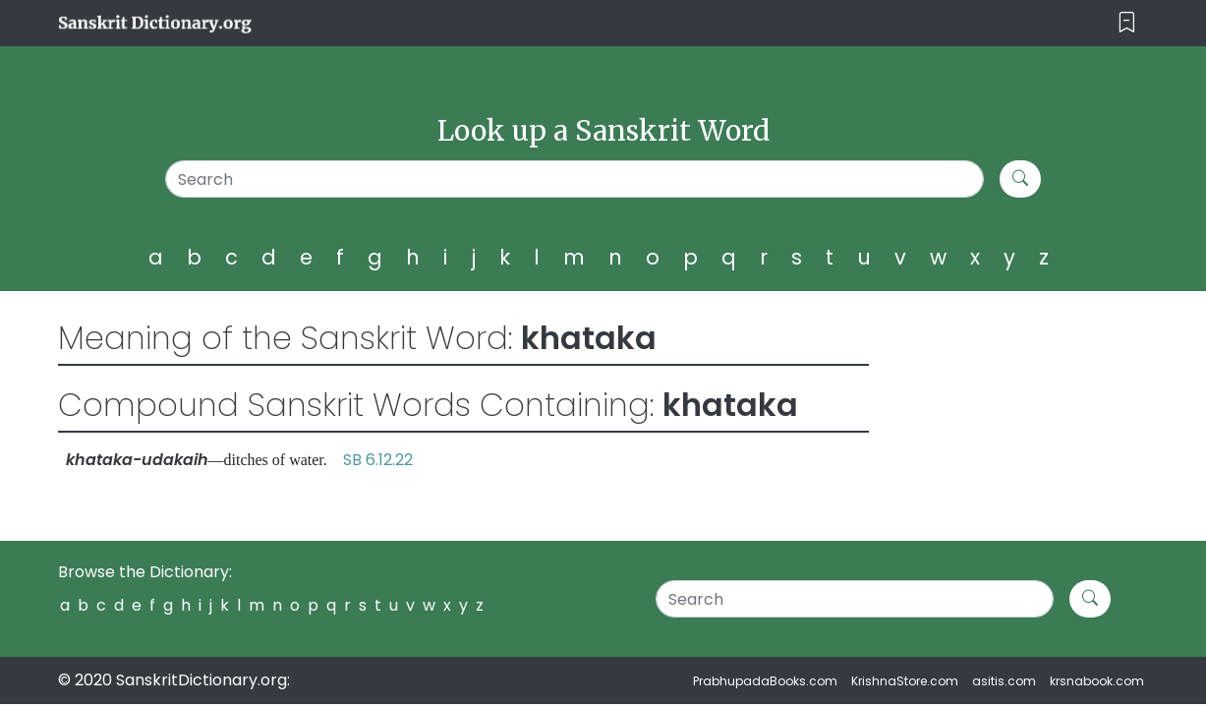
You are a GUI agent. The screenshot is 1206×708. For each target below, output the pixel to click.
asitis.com (1004, 681)
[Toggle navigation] (1127, 23)
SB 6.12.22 (378, 459)
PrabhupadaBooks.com (765, 681)
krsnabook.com (1097, 681)
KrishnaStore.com (904, 681)
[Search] (574, 179)
